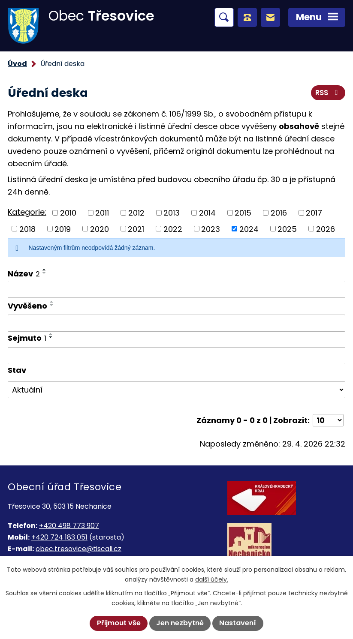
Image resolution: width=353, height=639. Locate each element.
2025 (287, 228)
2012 (136, 212)
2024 (249, 228)
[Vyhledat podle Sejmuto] (176, 355)
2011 (102, 212)
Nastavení (237, 623)
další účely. (211, 579)
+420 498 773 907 (69, 526)
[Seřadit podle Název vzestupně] (44, 269)
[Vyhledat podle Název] (176, 289)
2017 (314, 212)
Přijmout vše (119, 623)
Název (24, 273)
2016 (279, 212)
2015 (243, 212)
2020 (99, 228)
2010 (68, 212)
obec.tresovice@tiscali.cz (78, 549)
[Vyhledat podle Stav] (176, 390)
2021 (136, 228)
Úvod (17, 64)
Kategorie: (27, 212)
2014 (207, 212)
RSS (328, 92)
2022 (172, 228)
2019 (62, 228)
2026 (325, 228)
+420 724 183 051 (59, 537)
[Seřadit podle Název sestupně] (44, 273)
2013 (171, 212)
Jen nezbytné (180, 623)
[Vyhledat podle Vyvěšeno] (176, 323)
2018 (27, 228)
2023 (210, 228)
